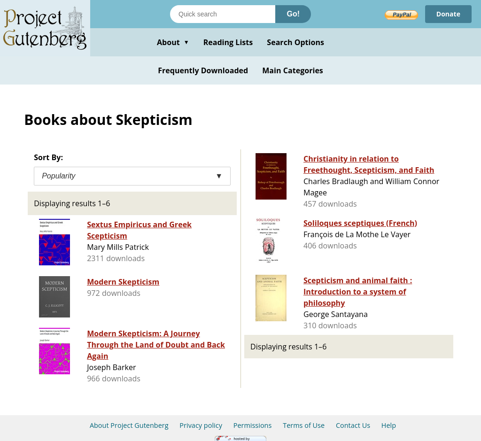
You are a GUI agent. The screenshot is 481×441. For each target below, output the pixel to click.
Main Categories (292, 70)
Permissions (252, 425)
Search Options (295, 42)
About (173, 42)
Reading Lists (228, 42)
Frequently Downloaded (203, 70)
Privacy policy (200, 425)
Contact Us (353, 425)
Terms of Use (304, 425)
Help (388, 425)
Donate (448, 13)
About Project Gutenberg (129, 425)
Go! (293, 14)
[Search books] (222, 14)
